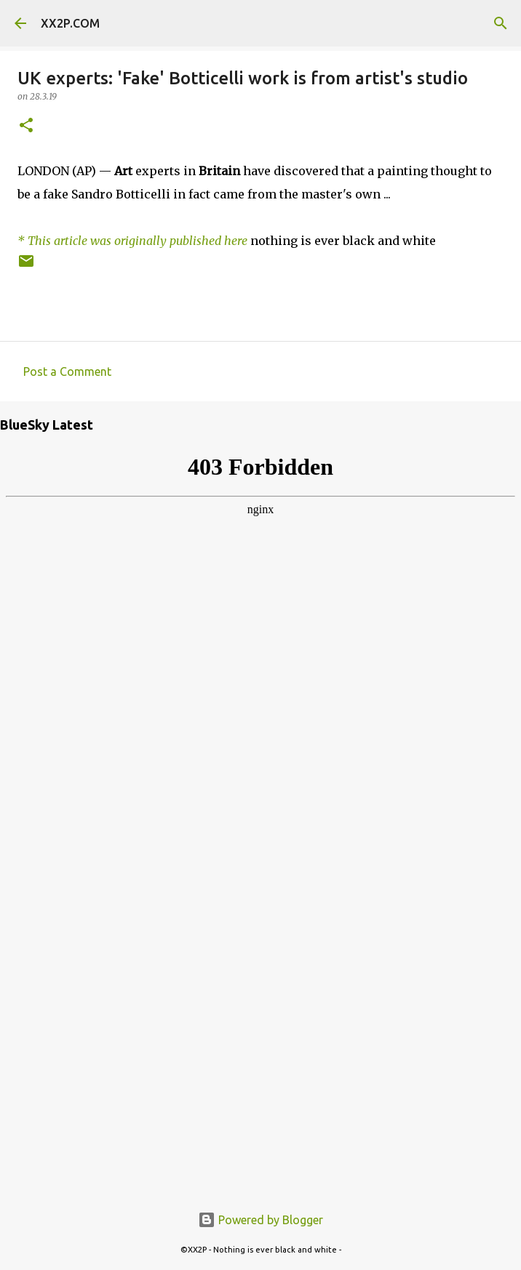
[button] (26, 126)
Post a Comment (67, 371)
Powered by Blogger (260, 1219)
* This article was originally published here (132, 240)
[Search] (500, 23)
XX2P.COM (70, 23)
